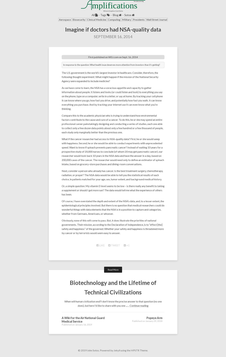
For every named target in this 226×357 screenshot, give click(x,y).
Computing (114, 19)
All (95, 15)
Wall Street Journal (156, 19)
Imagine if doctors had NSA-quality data (113, 29)
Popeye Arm (154, 318)
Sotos (129, 15)
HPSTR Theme (139, 350)
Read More (113, 269)
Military (126, 19)
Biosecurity (79, 19)
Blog (117, 15)
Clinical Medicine (96, 19)
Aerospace (65, 19)
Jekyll (117, 350)
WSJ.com (113, 57)
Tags (105, 15)
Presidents (139, 19)
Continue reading (139, 305)
